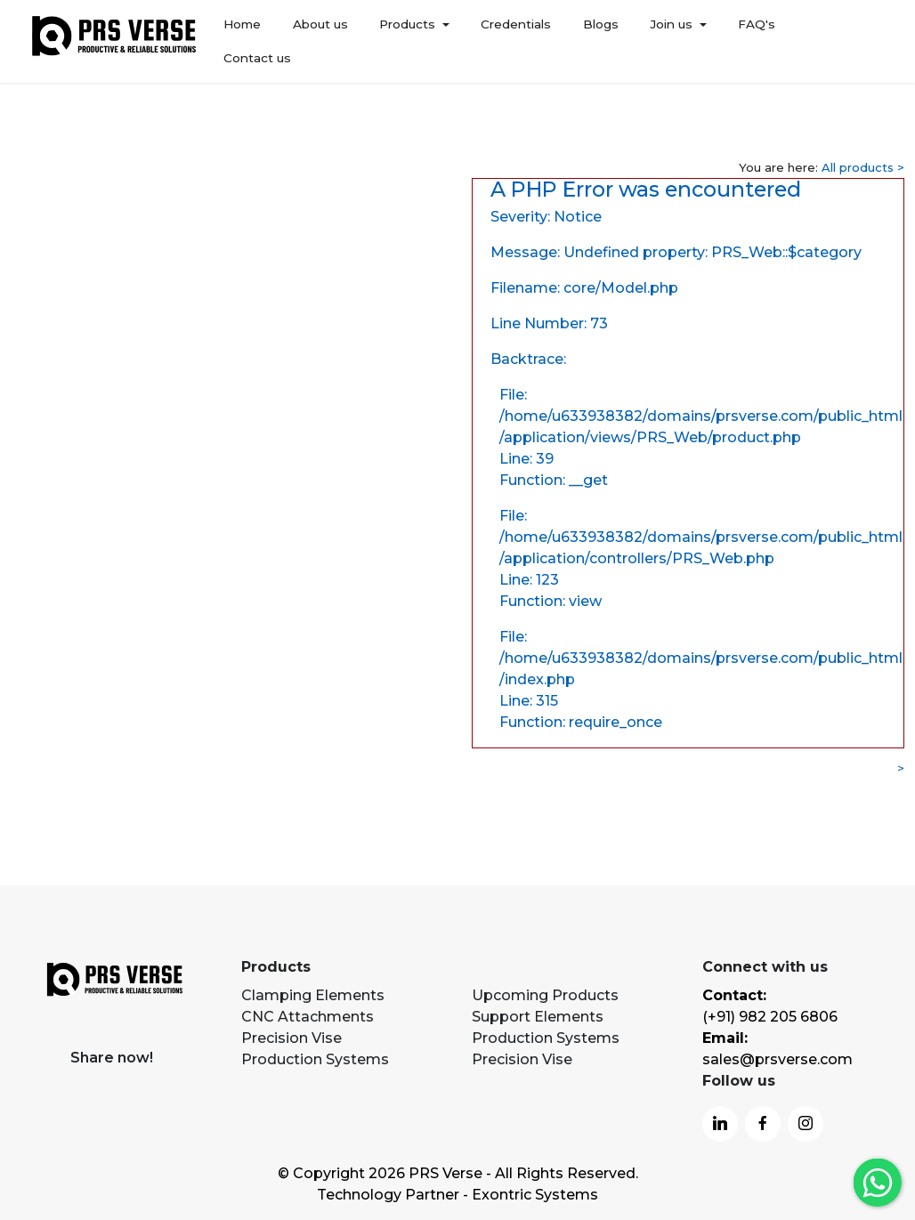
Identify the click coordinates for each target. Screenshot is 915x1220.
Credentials (516, 41)
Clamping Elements (313, 995)
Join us (671, 41)
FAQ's (756, 41)
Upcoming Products (545, 995)
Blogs (600, 41)
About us (319, 41)
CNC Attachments (307, 1016)
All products (858, 167)
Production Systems (315, 1059)
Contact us (840, 41)
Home (242, 41)
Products (407, 41)
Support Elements (537, 1016)
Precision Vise (291, 1038)
